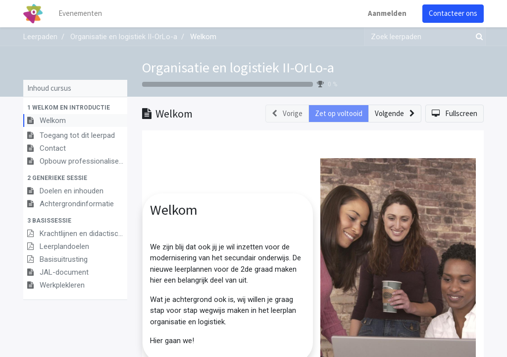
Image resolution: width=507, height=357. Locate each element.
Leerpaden (40, 36)
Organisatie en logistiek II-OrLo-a (238, 67)
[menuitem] (80, 13)
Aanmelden (387, 13)
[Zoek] (477, 37)
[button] (75, 107)
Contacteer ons (453, 13)
